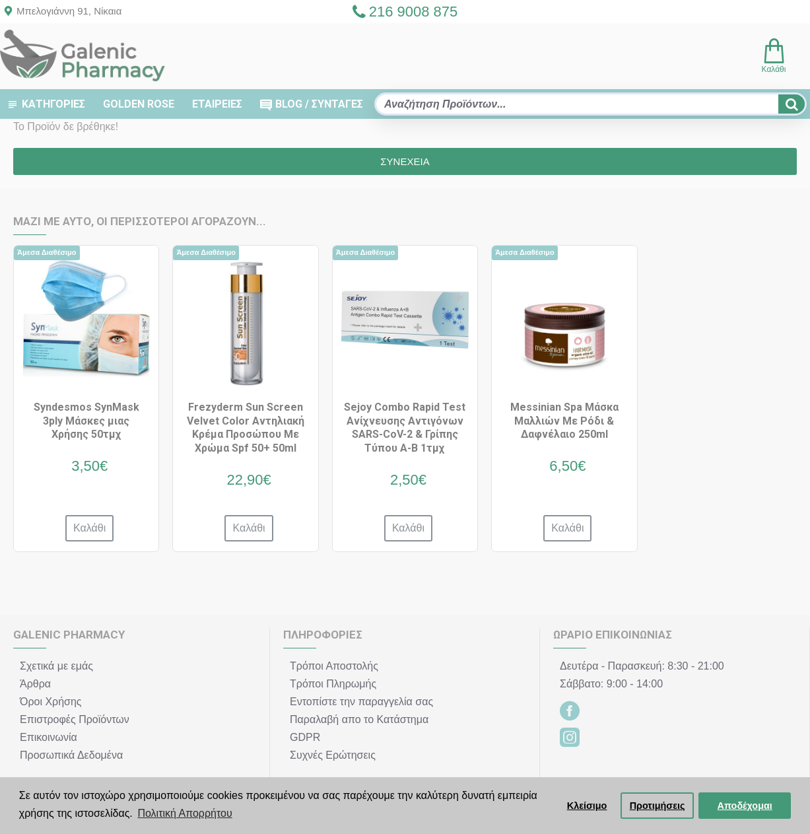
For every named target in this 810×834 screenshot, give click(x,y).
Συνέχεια (404, 161)
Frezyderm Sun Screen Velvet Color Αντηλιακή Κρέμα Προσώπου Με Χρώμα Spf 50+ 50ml (245, 427)
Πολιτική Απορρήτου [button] (184, 813)
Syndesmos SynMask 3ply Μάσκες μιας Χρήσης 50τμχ (86, 421)
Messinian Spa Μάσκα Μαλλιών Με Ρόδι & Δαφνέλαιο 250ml (564, 421)
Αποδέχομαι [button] (745, 805)
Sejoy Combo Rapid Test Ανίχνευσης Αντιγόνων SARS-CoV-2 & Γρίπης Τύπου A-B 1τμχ (404, 427)
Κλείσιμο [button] (587, 805)
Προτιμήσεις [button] (657, 805)
